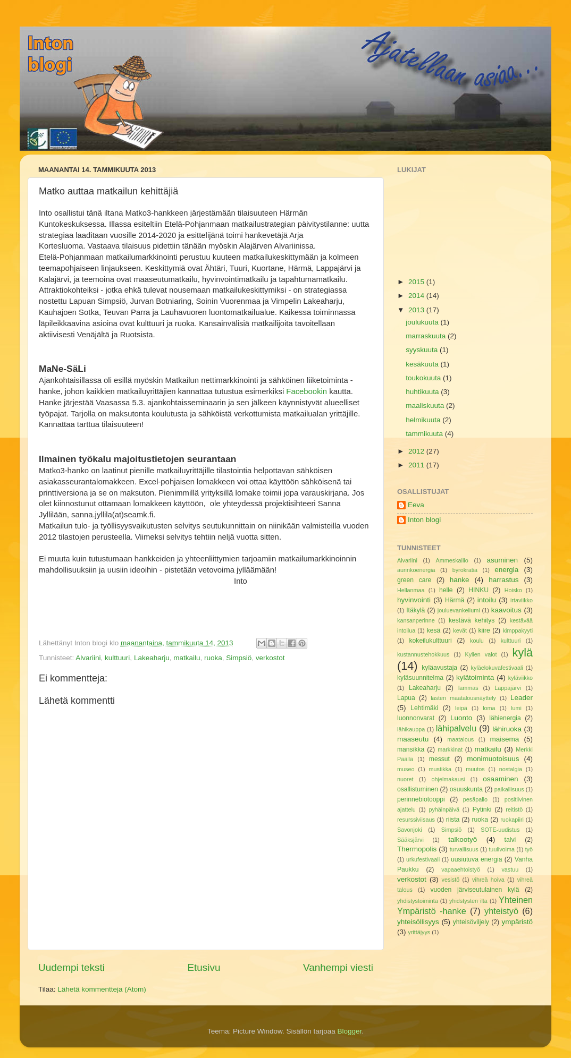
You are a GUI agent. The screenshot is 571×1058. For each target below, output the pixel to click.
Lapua (406, 698)
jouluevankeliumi (459, 610)
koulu (477, 640)
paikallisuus (509, 789)
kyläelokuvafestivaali (497, 667)
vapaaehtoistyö (460, 869)
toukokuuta (424, 378)
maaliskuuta (426, 405)
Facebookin (307, 391)
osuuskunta (466, 789)
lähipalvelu (456, 728)
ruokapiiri (512, 819)
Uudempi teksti (71, 967)
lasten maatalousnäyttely (463, 698)
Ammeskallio (452, 560)
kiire (484, 630)
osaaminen (500, 779)
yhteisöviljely (471, 922)
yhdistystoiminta (417, 901)
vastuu (509, 869)
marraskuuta (427, 336)
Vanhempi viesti (338, 967)
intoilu (486, 600)
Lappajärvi (507, 688)
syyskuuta (423, 350)
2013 (417, 310)
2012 (417, 451)
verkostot (270, 658)
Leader (521, 698)
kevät (460, 630)
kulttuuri (117, 658)
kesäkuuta (423, 364)
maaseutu (413, 739)
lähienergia (504, 718)
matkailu (186, 658)
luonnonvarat (415, 718)
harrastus (503, 580)
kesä (434, 630)
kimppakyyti (518, 630)
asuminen (502, 560)
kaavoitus (506, 610)
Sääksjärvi (410, 840)
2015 (417, 282)
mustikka (440, 769)
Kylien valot (481, 654)
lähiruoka (507, 729)
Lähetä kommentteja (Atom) (101, 989)
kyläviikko (520, 678)
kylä (523, 652)
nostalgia (510, 769)
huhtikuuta (423, 392)
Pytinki (482, 809)
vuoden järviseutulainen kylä (475, 889)
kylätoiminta (475, 677)
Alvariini (87, 658)
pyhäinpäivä (444, 809)
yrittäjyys (419, 932)
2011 (417, 465)
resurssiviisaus (416, 819)
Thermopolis (416, 849)
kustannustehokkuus (423, 654)
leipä (461, 708)
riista (453, 819)
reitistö (514, 809)
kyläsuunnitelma (420, 677)
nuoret (405, 779)
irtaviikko (521, 600)
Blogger (350, 1031)
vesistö (451, 879)
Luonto (461, 718)
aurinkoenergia (416, 570)
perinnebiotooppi (421, 799)
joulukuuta (423, 322)
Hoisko (513, 590)
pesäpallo (475, 799)
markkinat (450, 749)
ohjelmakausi (448, 779)
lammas (468, 688)
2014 (417, 296)
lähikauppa (411, 729)
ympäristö (517, 922)
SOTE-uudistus (500, 829)
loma (489, 708)
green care (414, 580)
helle (446, 590)
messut (439, 759)
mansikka (410, 749)
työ (529, 849)
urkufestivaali (423, 859)
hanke (459, 580)
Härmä (454, 600)
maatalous (460, 739)
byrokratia (464, 570)
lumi (516, 708)
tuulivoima (502, 849)
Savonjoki (409, 829)
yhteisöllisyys (418, 922)
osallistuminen (417, 789)
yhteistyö (501, 911)
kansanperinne (416, 620)
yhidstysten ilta (468, 901)
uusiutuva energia (476, 859)
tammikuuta (425, 434)
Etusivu (204, 967)
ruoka (213, 658)
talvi (510, 839)
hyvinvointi (414, 600)
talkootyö (462, 839)
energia (506, 570)
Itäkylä (415, 610)
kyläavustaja (439, 667)
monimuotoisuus (493, 759)
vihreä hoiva (488, 879)
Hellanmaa (411, 590)
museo (405, 769)
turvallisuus (464, 849)
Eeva (416, 505)
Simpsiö (238, 658)
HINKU (478, 590)
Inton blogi (424, 520)
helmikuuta (424, 420)
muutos (475, 769)
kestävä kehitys (471, 620)
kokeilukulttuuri (430, 640)
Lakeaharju (152, 658)
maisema (504, 739)
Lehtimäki (424, 708)
